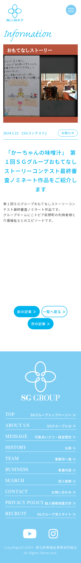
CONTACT (40, 491)
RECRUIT (40, 513)
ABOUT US (40, 425)
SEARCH (40, 480)
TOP (40, 414)
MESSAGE (40, 436)
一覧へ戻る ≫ (54, 311)
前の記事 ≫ (27, 311)
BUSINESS (40, 469)
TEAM (40, 458)
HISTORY (40, 447)
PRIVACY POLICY (40, 502)
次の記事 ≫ (40, 323)
